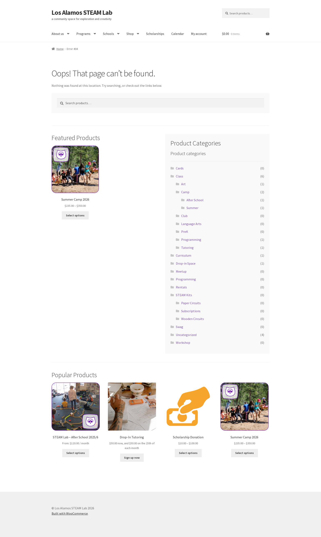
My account (199, 34)
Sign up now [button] (132, 457)
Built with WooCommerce (70, 513)
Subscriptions (190, 311)
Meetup (181, 271)
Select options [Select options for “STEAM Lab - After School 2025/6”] (75, 453)
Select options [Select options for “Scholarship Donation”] (188, 453)
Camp (185, 192)
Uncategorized (186, 335)
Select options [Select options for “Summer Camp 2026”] (75, 215)
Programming (191, 240)
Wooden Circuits (192, 319)
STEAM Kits (184, 295)
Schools (108, 34)
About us (58, 34)
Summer (192, 208)
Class (179, 176)
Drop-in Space (186, 263)
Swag (179, 327)
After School (194, 200)
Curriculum (183, 255)
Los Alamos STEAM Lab (82, 12)
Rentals (181, 287)
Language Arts (191, 224)
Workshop (183, 342)
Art (183, 184)
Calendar (177, 34)
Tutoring (187, 248)
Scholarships (155, 34)
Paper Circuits (191, 303)
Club (184, 216)
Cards (180, 168)
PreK (184, 232)
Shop (130, 34)
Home (60, 49)
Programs (83, 34)
